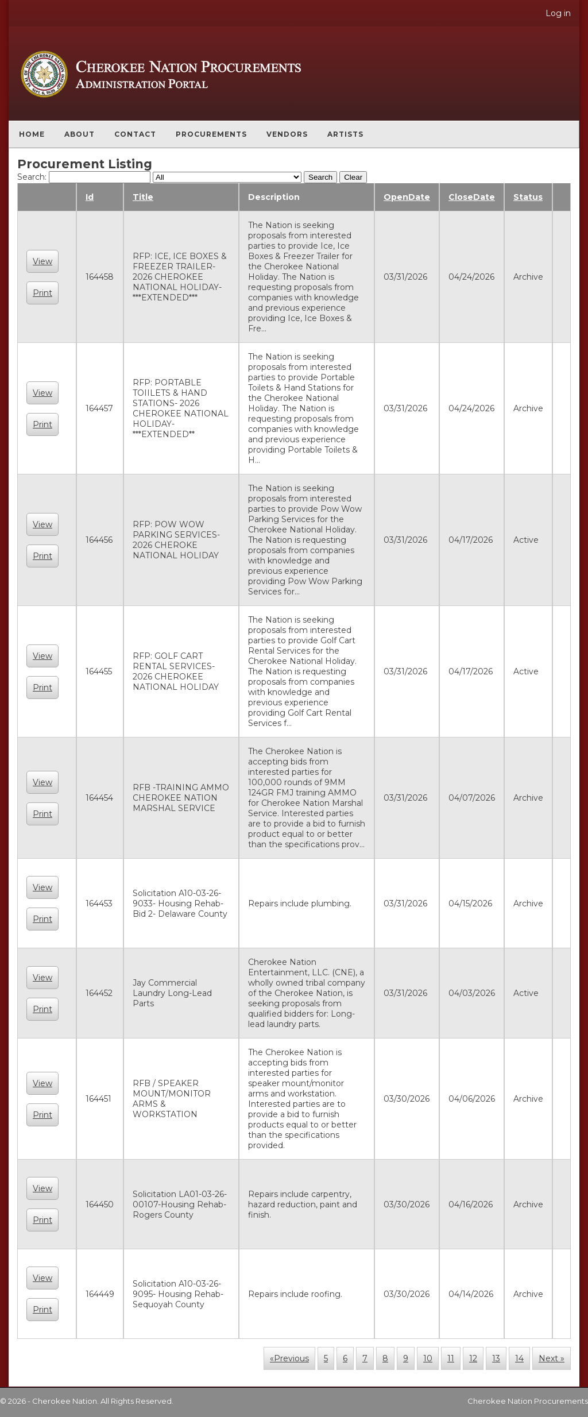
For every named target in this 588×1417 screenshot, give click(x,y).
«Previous (289, 1358)
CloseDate (471, 197)
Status (528, 197)
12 (473, 1358)
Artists (345, 134)
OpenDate (407, 197)
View (42, 261)
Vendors (287, 134)
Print (42, 293)
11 (450, 1358)
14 (519, 1358)
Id (90, 197)
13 (496, 1358)
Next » (551, 1358)
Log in (558, 13)
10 (427, 1358)
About (79, 134)
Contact (135, 134)
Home (32, 134)
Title (143, 197)
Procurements (211, 134)
